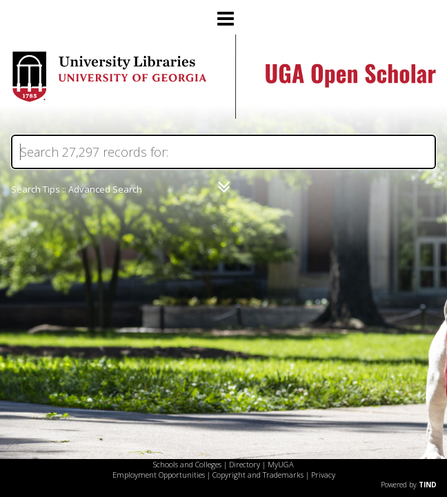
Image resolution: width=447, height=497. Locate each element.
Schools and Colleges (187, 464)
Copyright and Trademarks (258, 474)
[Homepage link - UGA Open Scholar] (223, 114)
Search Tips (35, 189)
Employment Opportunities (158, 474)
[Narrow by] (223, 187)
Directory (244, 464)
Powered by (409, 484)
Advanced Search (105, 189)
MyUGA (281, 464)
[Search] (223, 152)
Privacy (323, 474)
